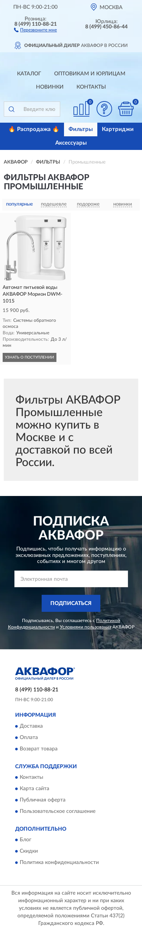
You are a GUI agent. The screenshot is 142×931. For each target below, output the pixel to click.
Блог (25, 840)
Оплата (29, 737)
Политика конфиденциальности (59, 863)
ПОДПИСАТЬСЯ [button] (71, 603)
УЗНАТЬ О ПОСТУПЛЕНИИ (29, 357)
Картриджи (118, 129)
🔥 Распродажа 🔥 (33, 129)
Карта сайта (34, 789)
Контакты (91, 87)
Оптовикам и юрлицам (89, 73)
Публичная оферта (43, 800)
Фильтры (81, 129)
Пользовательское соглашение (57, 811)
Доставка (31, 726)
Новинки (50, 87)
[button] (35, 29)
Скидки (29, 851)
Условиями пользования (85, 627)
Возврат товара (39, 749)
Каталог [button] (29, 73)
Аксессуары (71, 143)
